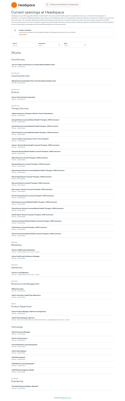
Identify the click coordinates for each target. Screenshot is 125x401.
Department (41, 43)
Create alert (23, 34)
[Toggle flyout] (59, 45)
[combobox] (38, 46)
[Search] (23, 45)
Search (15, 43)
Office (65, 43)
